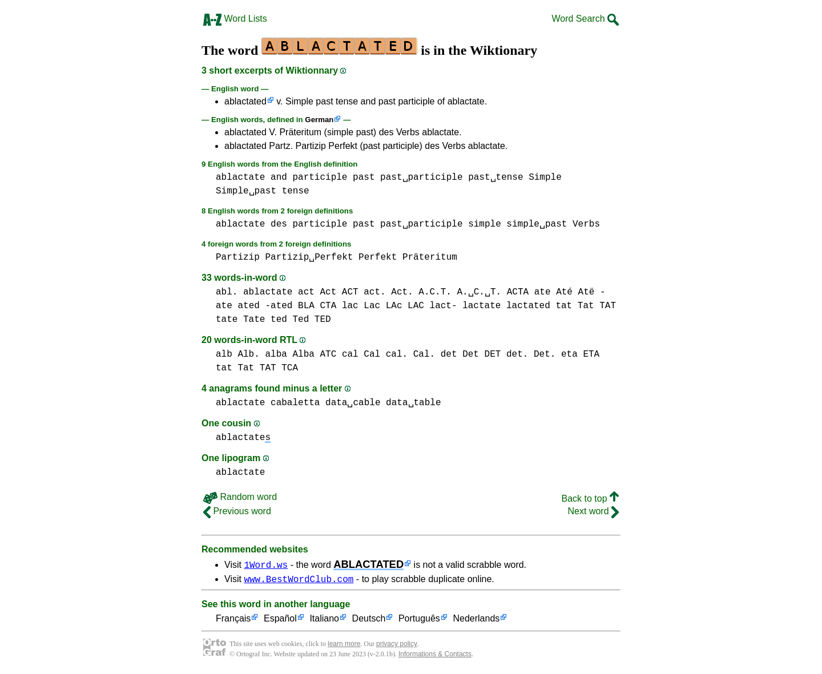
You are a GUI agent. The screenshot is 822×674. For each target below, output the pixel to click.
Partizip (238, 257)
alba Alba (289, 354)
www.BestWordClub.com (298, 580)
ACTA (518, 292)
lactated (528, 306)
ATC (328, 354)
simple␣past (536, 224)
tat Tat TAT (585, 306)
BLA (306, 306)
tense (295, 191)
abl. (226, 292)
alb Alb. (238, 354)
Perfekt (377, 257)
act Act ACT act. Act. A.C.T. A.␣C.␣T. (399, 292)
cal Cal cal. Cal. (388, 354)
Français (233, 620)
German (319, 119)
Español (280, 620)
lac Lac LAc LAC (383, 306)
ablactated (245, 101)
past (363, 177)
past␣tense (495, 177)
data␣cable (352, 403)
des (279, 224)
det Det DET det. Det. (498, 354)
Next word (593, 511)
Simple (545, 177)
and (279, 177)
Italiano (324, 620)
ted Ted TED (301, 319)
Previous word (237, 511)
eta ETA (580, 354)
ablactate (240, 177)
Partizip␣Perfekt (309, 257)
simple (484, 224)
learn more (344, 645)
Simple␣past (246, 191)
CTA (328, 306)
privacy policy (396, 645)
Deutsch (369, 620)
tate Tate (240, 319)
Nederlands (476, 620)
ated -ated (264, 306)
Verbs (586, 224)
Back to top (590, 498)
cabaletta (295, 403)
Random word (240, 497)
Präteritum (429, 257)
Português (419, 620)
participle (319, 177)
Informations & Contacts (435, 656)
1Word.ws (266, 564)
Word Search (585, 18)
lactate (481, 306)
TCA (289, 368)
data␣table (413, 403)
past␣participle (421, 177)
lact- (443, 306)
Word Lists (235, 18)
